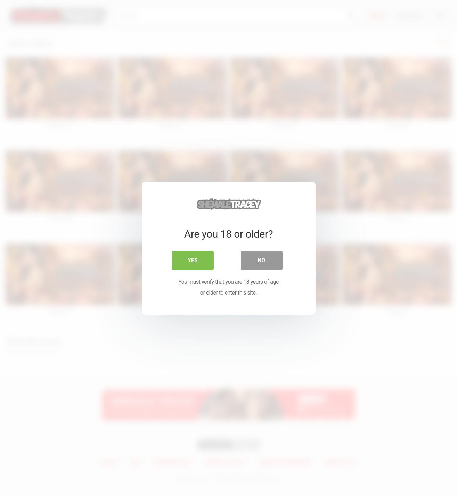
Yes (193, 260)
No (261, 260)
